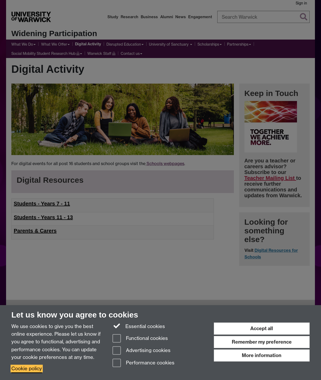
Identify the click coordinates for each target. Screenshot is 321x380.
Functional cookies (140, 339)
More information (261, 355)
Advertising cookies (141, 351)
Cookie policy (26, 368)
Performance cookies (143, 363)
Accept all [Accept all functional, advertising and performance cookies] (261, 328)
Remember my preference (262, 342)
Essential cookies (138, 326)
